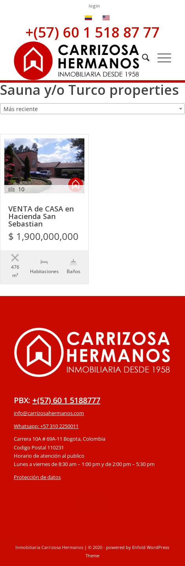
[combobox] (92, 108)
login (94, 6)
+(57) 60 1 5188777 (66, 400)
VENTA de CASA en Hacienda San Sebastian (41, 216)
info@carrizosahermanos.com (49, 413)
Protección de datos (37, 477)
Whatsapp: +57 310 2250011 (46, 426)
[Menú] (160, 57)
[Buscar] (141, 57)
